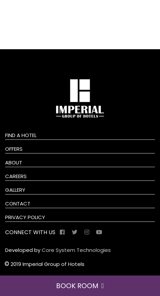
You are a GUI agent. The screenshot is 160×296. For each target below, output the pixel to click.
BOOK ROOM (80, 286)
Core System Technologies (76, 250)
